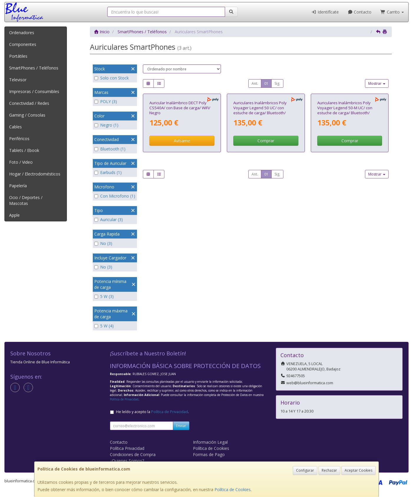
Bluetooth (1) (109, 149)
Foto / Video (21, 162)
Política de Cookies (232, 489)
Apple (14, 215)
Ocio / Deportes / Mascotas (25, 200)
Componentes (22, 44)
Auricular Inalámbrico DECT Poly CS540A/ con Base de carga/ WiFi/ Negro (179, 168)
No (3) (103, 243)
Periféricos (19, 138)
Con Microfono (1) (114, 196)
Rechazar (329, 470)
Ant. (255, 83)
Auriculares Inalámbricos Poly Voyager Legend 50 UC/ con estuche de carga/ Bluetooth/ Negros (260, 170)
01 (266, 83)
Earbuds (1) (108, 172)
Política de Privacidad (124, 399)
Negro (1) (106, 125)
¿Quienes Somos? (127, 460)
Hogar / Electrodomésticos (34, 174)
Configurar (305, 470)
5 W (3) (104, 296)
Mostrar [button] (376, 83)
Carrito (392, 12)
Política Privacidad (127, 448)
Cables (15, 127)
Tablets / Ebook (24, 150)
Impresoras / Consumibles (34, 91)
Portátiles (18, 56)
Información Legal (210, 442)
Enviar (181, 425)
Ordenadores (21, 32)
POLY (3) (105, 101)
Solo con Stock (111, 78)
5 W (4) (104, 326)
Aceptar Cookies (358, 470)
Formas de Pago (209, 454)
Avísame (182, 201)
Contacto (360, 12)
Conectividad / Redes (29, 103)
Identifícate (325, 12)
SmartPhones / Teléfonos (33, 68)
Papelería (18, 185)
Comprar (265, 201)
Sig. (277, 83)
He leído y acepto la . (152, 411)
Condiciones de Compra (133, 454)
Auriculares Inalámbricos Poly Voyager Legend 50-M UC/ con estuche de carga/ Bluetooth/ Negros (344, 170)
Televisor (18, 79)
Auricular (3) (108, 219)
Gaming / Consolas (27, 115)
